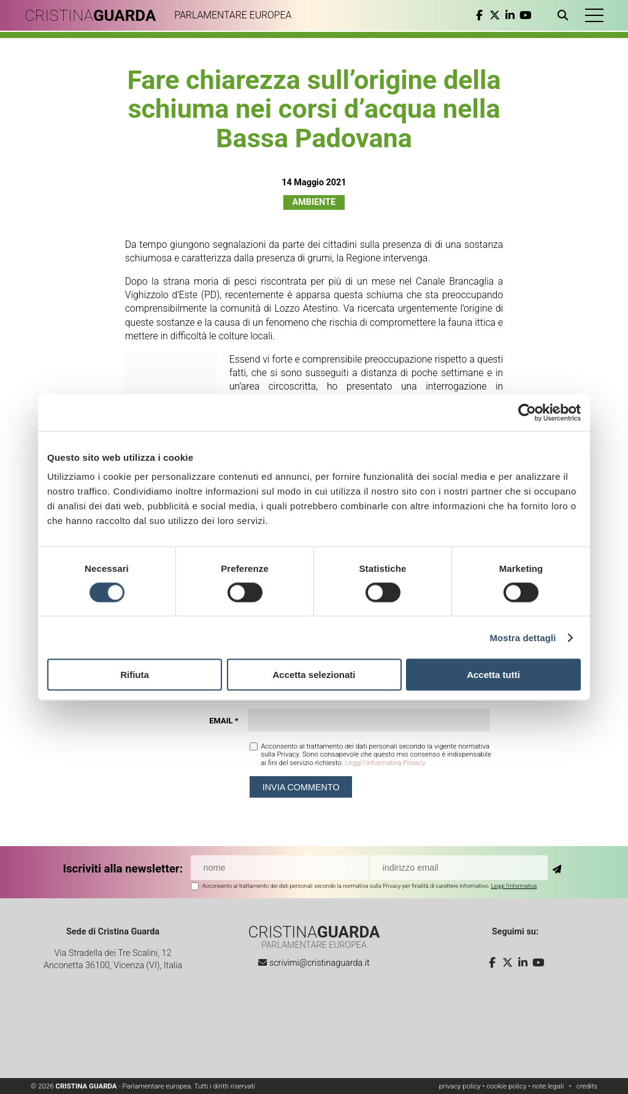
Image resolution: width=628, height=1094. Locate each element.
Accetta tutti (493, 674)
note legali (548, 1086)
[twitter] (494, 15)
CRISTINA (90, 15)
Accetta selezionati (313, 674)
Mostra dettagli (522, 637)
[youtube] (525, 15)
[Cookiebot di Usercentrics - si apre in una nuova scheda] (527, 412)
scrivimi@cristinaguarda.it (319, 963)
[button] (594, 15)
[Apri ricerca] (565, 15)
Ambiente (314, 202)
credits (586, 1086)
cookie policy (506, 1086)
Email (223, 720)
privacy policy (460, 1086)
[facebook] (479, 15)
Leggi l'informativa (514, 885)
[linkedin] (510, 15)
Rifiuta (134, 674)
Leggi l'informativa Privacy (385, 762)
